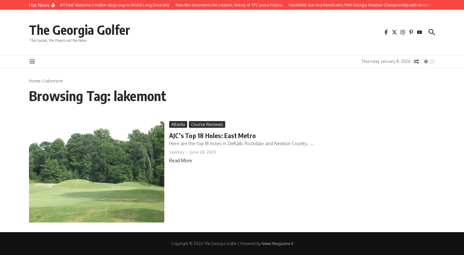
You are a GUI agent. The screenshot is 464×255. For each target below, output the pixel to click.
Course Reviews (207, 124)
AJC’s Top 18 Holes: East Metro (212, 135)
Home (35, 80)
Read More (180, 160)
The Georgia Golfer (79, 30)
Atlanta (178, 124)
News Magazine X (277, 243)
